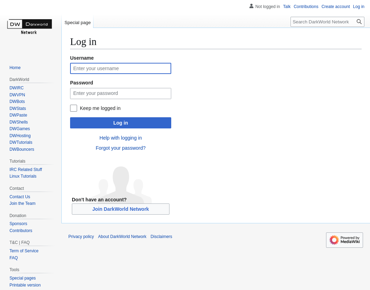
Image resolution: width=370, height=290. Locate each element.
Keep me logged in (100, 108)
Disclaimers (161, 236)
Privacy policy (81, 236)
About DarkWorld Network (122, 236)
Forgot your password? (120, 148)
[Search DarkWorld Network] (327, 22)
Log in (120, 123)
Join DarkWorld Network (120, 209)
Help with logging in (120, 138)
